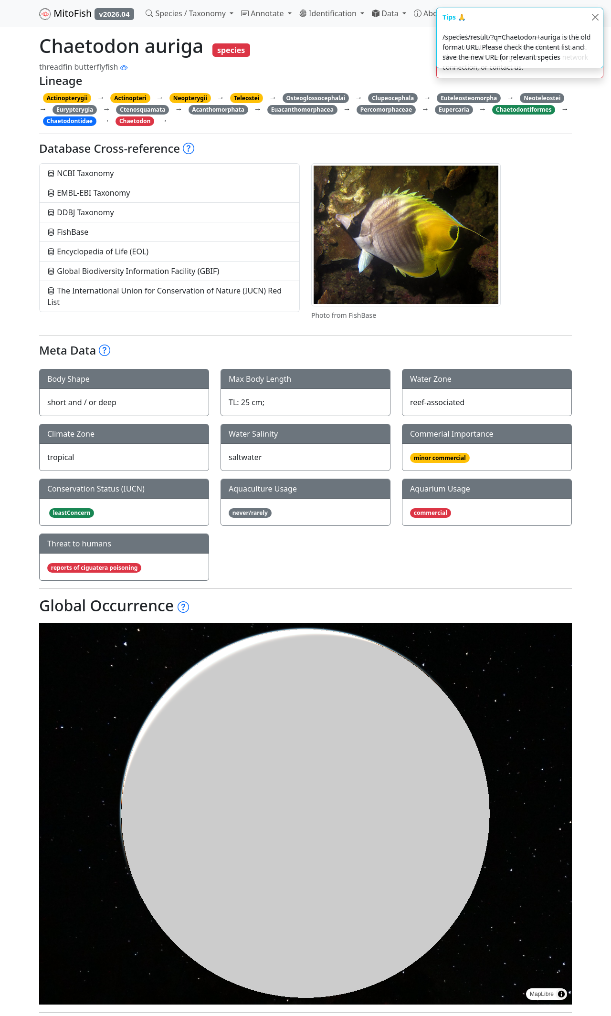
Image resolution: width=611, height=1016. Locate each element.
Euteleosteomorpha (469, 98)
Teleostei (246, 98)
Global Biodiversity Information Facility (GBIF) (133, 271)
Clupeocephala (393, 98)
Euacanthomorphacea (302, 109)
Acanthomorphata (218, 109)
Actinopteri (130, 98)
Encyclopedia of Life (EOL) (97, 251)
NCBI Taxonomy (80, 173)
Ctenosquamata (142, 109)
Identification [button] (328, 13)
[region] (305, 814)
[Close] (595, 17)
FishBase (67, 232)
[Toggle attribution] (561, 994)
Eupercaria (454, 109)
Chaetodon (134, 121)
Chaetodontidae (70, 121)
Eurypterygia (74, 109)
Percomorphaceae (386, 109)
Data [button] (386, 13)
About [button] (430, 13)
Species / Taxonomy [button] (187, 13)
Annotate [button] (263, 13)
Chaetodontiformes (524, 109)
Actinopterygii (67, 98)
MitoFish (86, 13)
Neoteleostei (542, 98)
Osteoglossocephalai (315, 98)
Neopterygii (190, 98)
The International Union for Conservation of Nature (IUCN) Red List (164, 296)
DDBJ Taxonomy (80, 212)
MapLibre (542, 994)
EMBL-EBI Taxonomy (88, 193)
